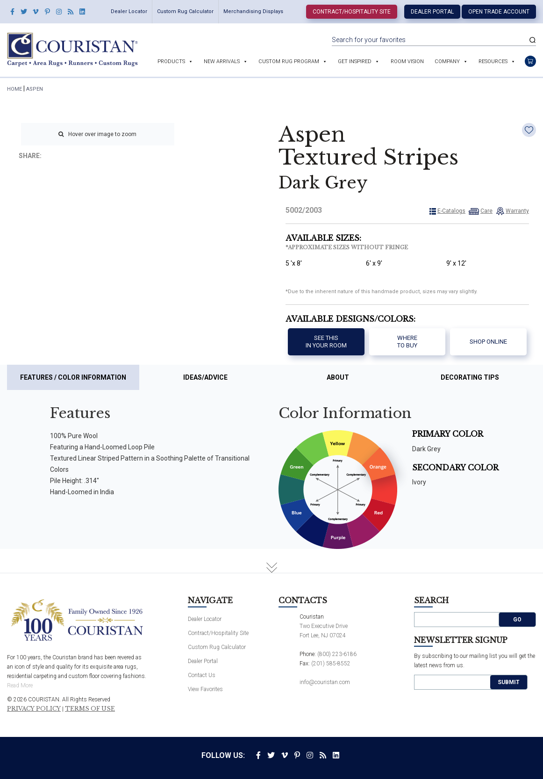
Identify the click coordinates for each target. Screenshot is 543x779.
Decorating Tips (470, 377)
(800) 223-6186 (337, 654)
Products (171, 61)
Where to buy (407, 341)
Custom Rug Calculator (185, 11)
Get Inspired (355, 61)
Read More (20, 685)
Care (486, 211)
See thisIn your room (326, 341)
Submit (509, 682)
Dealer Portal (432, 11)
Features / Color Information (73, 377)
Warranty (517, 211)
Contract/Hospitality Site (352, 11)
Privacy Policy (34, 709)
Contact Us (201, 675)
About (338, 377)
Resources (493, 61)
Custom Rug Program (288, 61)
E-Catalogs (451, 211)
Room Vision (407, 61)
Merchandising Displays (253, 11)
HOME (14, 89)
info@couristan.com (325, 682)
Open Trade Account (498, 11)
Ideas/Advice (205, 377)
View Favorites (205, 689)
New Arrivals (222, 61)
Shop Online (488, 341)
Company (447, 61)
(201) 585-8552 (330, 663)
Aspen (34, 89)
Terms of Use (90, 709)
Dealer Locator (129, 11)
